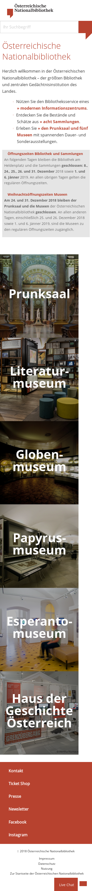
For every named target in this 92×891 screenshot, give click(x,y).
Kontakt (16, 771)
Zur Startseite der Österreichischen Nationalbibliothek (47, 873)
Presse (15, 796)
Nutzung (47, 868)
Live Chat (66, 884)
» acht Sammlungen (59, 121)
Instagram (18, 835)
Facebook (17, 822)
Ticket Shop (19, 783)
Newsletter (19, 809)
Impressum (46, 858)
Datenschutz (46, 864)
